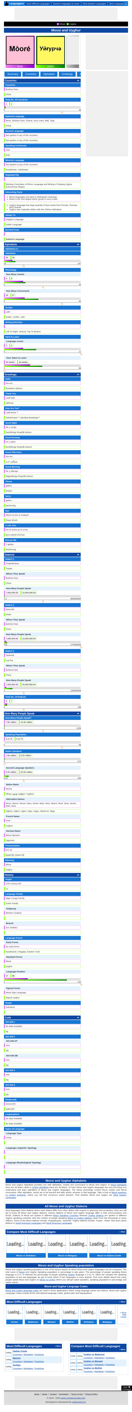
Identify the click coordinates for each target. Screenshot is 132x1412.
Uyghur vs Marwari (93, 1361)
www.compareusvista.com (73, 1398)
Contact (53, 1394)
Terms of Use (77, 1394)
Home (36, 1394)
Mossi (20, 66)
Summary (12, 74)
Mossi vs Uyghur (48, 1279)
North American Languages (59, 1223)
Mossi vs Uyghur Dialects (80, 1218)
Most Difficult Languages (38, 3)
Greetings (67, 74)
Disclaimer (64, 1394)
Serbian (17, 1365)
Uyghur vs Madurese (94, 1354)
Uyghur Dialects (96, 1215)
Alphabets (49, 74)
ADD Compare (126, 1388)
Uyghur (50, 66)
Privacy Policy (91, 1394)
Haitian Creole (20, 1351)
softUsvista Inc (79, 1402)
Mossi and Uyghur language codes (22, 1290)
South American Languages (29, 1223)
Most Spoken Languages (94, 3)
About (44, 1394)
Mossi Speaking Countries (65, 1215)
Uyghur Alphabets (40, 1187)
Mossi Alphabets (118, 1184)
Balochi (16, 1358)
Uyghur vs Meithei (93, 1368)
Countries (30, 74)
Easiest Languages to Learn (66, 3)
